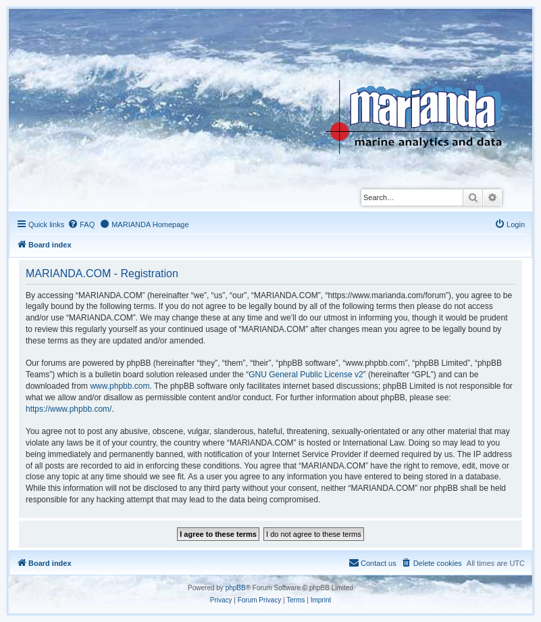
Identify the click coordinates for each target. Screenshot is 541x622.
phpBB (236, 588)
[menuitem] (81, 224)
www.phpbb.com (119, 386)
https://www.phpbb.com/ (68, 409)
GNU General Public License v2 (306, 374)
